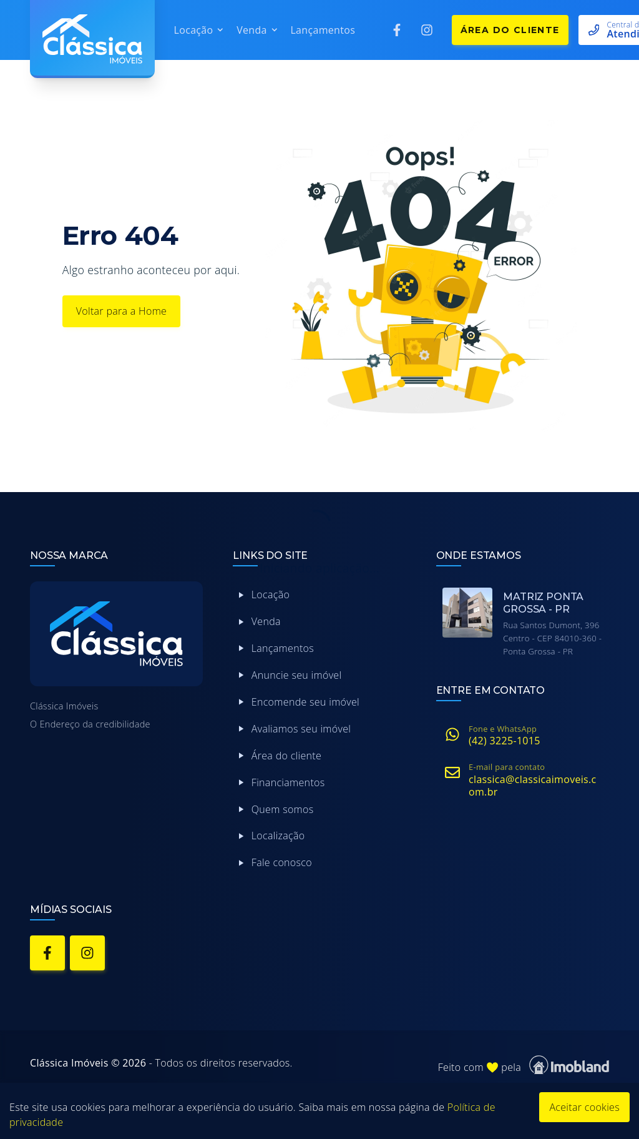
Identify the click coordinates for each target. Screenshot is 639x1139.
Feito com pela (523, 1065)
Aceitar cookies (584, 1107)
